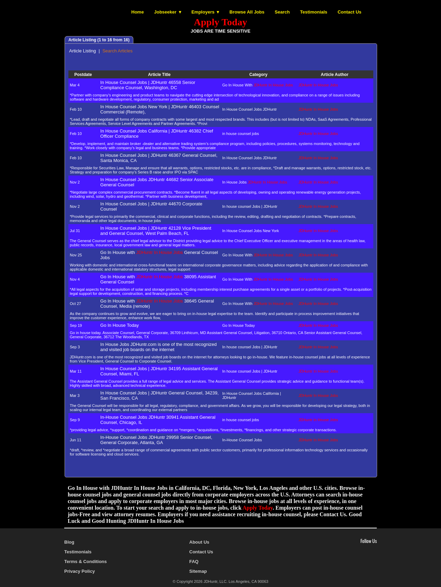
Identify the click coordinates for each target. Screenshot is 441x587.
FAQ (194, 561)
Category (258, 74)
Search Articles (117, 50)
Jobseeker (165, 12)
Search (282, 12)
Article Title (160, 74)
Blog (69, 542)
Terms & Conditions (85, 561)
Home (137, 12)
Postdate (83, 74)
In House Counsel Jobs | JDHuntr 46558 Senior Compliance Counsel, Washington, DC (147, 85)
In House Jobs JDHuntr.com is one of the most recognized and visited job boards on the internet (158, 347)
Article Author (335, 74)
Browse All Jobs (247, 12)
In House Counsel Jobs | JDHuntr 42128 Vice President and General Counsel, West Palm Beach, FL (155, 231)
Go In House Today (119, 325)
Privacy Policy (79, 571)
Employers (202, 12)
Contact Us (349, 12)
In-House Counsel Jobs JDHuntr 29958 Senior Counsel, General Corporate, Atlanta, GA (156, 440)
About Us (199, 542)
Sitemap (198, 571)
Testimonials (313, 12)
